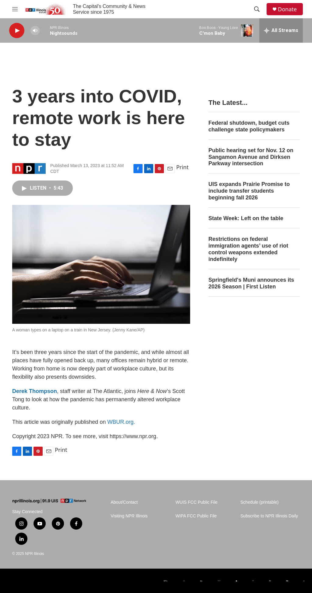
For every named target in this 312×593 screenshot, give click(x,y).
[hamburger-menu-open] (15, 9)
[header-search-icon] (257, 9)
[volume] (35, 31)
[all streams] (281, 30)
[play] (17, 30)
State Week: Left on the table (245, 218)
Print (182, 167)
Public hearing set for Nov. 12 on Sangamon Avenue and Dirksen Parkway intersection (250, 157)
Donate (287, 9)
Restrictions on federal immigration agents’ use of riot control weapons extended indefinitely (248, 249)
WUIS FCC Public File (197, 502)
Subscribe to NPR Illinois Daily (269, 516)
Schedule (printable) (259, 502)
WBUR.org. (121, 422)
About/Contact (124, 502)
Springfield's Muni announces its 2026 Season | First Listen (251, 283)
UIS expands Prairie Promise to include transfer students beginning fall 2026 (249, 191)
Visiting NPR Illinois (129, 516)
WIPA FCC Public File (196, 516)
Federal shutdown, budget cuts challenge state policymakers (248, 126)
